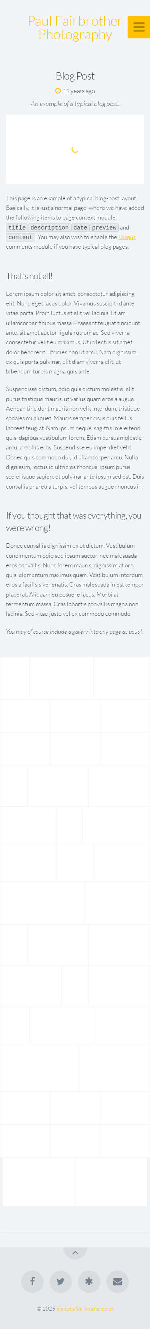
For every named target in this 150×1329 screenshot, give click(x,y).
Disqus (127, 237)
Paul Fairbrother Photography (75, 27)
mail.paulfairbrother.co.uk (85, 1308)
